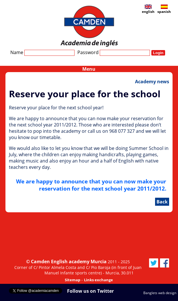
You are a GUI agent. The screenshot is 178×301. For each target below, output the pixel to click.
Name (42, 52)
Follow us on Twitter (90, 291)
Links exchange (98, 279)
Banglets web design (159, 292)
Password (113, 52)
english (148, 9)
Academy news (152, 81)
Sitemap (72, 279)
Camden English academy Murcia (69, 261)
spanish (164, 9)
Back (162, 202)
